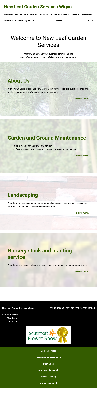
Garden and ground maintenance (65, 14)
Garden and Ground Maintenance (47, 138)
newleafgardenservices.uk (48, 357)
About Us (44, 14)
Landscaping (87, 14)
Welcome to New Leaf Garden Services (20, 14)
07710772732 (73, 308)
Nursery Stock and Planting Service (19, 20)
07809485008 (88, 308)
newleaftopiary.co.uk (48, 370)
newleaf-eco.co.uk (48, 383)
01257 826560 (57, 308)
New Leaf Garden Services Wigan (38, 6)
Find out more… (81, 98)
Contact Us (88, 20)
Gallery (59, 20)
